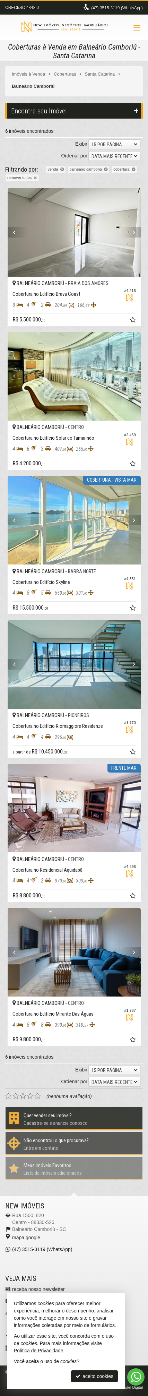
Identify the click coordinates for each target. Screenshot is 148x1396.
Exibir (81, 144)
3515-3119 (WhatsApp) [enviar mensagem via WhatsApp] (117, 8)
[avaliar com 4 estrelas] (30, 1096)
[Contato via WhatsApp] (136, 1377)
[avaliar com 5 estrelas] (37, 1096)
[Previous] (18, 232)
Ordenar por (74, 155)
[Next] (131, 232)
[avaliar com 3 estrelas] (23, 1096)
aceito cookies (94, 1376)
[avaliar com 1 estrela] (8, 1096)
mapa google (26, 1237)
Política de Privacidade (38, 1350)
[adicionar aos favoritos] (133, 321)
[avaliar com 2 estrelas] (15, 1096)
